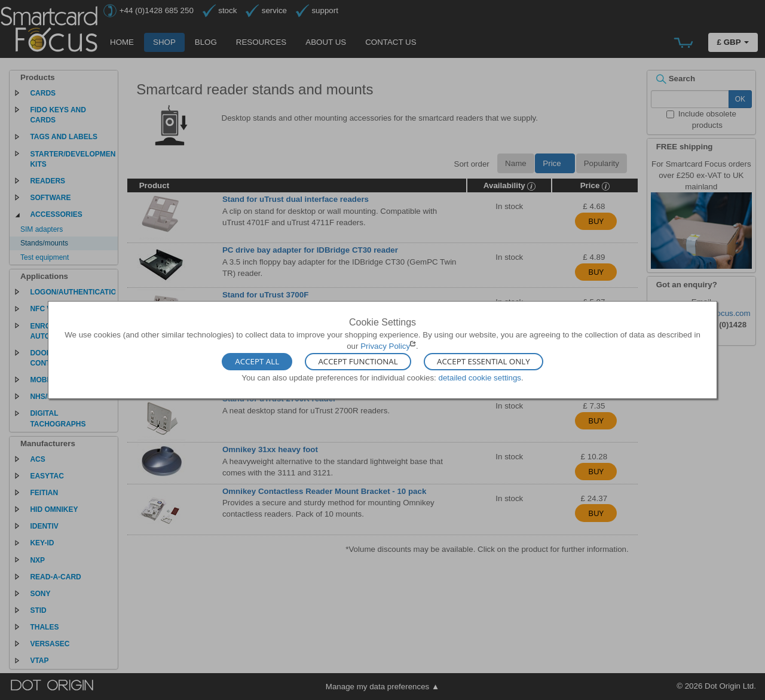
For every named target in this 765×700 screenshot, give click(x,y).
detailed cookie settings (479, 377)
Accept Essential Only (483, 361)
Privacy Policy (385, 346)
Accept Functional (357, 361)
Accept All (257, 361)
